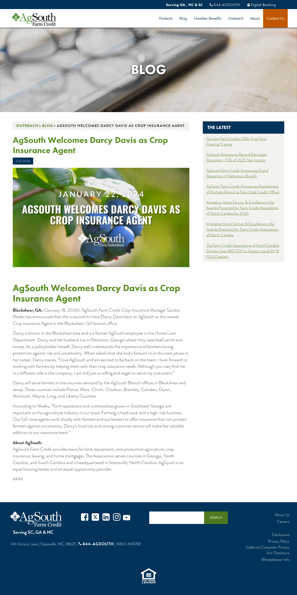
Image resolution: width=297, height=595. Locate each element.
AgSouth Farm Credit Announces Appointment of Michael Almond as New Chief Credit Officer (243, 189)
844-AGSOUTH (227, 4)
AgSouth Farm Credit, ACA (36, 519)
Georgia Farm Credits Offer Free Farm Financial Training (236, 141)
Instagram (116, 517)
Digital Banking (263, 4)
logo (42, 19)
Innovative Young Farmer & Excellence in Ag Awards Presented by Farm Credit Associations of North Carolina (242, 229)
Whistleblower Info (275, 560)
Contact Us (275, 18)
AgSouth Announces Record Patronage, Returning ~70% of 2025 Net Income (237, 157)
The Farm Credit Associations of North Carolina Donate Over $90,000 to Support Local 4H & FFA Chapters (242, 251)
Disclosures (280, 535)
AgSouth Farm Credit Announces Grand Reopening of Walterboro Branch (237, 173)
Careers (283, 521)
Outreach (235, 18)
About (255, 18)
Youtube (127, 517)
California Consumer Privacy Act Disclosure (267, 550)
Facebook (84, 517)
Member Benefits (207, 18)
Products (165, 18)
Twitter (95, 517)
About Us (282, 515)
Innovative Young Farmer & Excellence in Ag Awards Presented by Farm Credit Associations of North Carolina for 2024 (242, 208)
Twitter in (106, 517)
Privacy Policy (278, 541)
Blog (183, 18)
